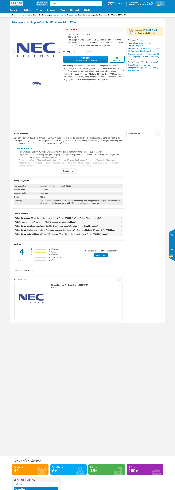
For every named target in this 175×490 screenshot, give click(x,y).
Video (62, 10)
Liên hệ (87, 10)
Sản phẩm (14, 10)
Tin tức (119, 4)
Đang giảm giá (134, 133)
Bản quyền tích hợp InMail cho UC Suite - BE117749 (107, 15)
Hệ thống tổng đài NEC (47, 15)
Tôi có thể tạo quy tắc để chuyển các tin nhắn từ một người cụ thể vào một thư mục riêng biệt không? (56, 226)
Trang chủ (15, 15)
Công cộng (136, 57)
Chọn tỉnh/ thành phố (24, 480)
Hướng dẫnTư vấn (110, 4)
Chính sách (76, 10)
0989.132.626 (150, 30)
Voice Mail (152, 65)
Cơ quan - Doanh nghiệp (145, 48)
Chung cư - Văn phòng (136, 54)
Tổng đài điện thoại (29, 15)
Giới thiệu (27, 10)
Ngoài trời (132, 59)
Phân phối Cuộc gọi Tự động (139, 68)
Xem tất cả (68, 171)
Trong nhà (154, 57)
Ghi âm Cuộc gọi (140, 65)
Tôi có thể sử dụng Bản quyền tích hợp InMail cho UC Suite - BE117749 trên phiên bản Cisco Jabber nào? (58, 218)
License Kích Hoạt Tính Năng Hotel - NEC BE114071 (70, 285)
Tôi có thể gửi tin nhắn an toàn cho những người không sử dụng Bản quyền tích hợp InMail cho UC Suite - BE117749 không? (65, 230)
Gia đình (145, 57)
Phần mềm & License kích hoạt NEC (72, 15)
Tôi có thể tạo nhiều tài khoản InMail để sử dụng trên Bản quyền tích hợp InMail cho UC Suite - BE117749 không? (61, 234)
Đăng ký (149, 4)
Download (52, 10)
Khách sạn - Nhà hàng (149, 51)
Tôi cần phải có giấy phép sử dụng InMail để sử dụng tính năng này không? (45, 222)
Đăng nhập (150, 3)
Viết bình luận (101, 255)
